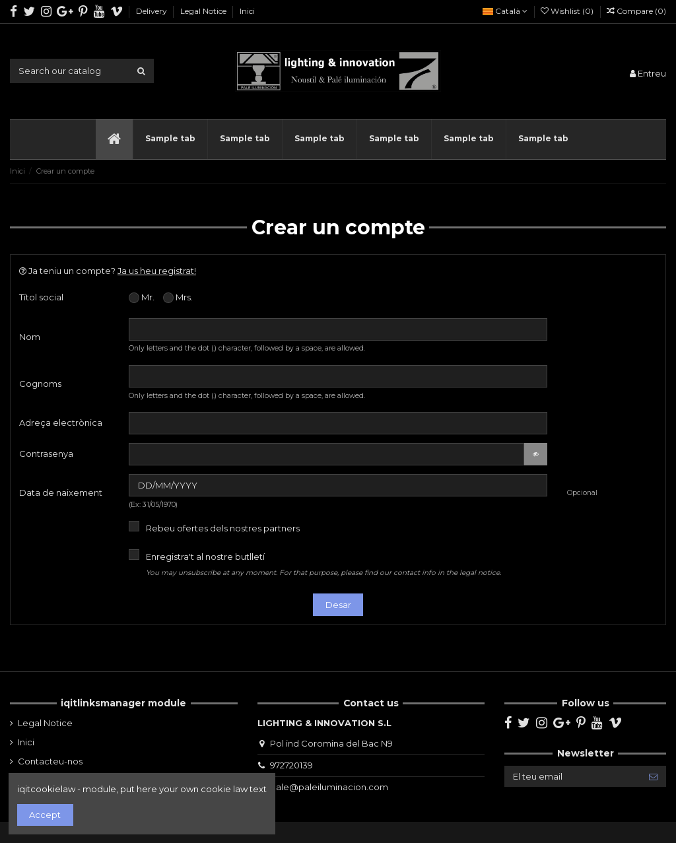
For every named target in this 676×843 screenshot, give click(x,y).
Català (505, 11)
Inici (247, 11)
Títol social (41, 297)
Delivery (152, 11)
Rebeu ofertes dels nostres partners (223, 528)
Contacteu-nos (50, 761)
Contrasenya (46, 453)
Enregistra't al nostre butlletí (323, 564)
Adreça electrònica (60, 422)
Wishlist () (568, 11)
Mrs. (178, 298)
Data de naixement (60, 492)
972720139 (291, 765)
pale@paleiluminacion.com (329, 787)
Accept (45, 814)
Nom (29, 336)
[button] (170, 139)
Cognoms (40, 383)
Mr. (141, 298)
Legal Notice (204, 11)
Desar (338, 604)
